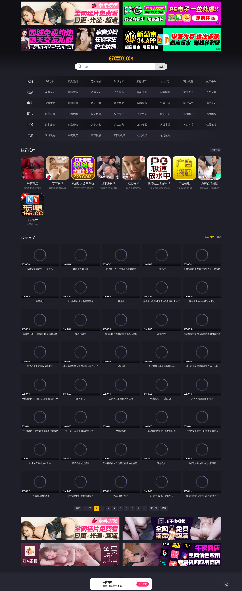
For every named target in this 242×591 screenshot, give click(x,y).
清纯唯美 (165, 113)
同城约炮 (50, 135)
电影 (30, 103)
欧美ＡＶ (96, 92)
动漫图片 (119, 113)
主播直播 (188, 92)
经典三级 (165, 103)
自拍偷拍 (73, 92)
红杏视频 (142, 135)
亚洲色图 (73, 113)
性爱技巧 (211, 124)
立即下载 (142, 584)
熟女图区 (188, 113)
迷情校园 (142, 124)
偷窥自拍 (50, 113)
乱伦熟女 (188, 103)
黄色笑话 (188, 124)
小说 (30, 124)
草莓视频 (96, 135)
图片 (30, 114)
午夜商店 (73, 135)
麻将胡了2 (142, 81)
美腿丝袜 (142, 113)
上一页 (88, 508)
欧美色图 (96, 113)
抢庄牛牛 (211, 81)
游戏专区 (119, 81)
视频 (30, 92)
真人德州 (73, 81)
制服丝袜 (142, 103)
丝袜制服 (165, 92)
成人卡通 (96, 103)
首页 (78, 508)
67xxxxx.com (121, 59)
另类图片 (211, 113)
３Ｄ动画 (119, 92)
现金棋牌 (188, 81)
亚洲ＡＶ (50, 92)
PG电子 (50, 81)
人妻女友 (96, 124)
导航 (30, 135)
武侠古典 (119, 124)
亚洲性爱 (50, 103)
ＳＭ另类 (211, 92)
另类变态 (211, 103)
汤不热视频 (119, 135)
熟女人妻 (142, 92)
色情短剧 (165, 135)
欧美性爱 (119, 103)
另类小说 (165, 124)
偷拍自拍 (73, 103)
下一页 (153, 508)
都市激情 (50, 124)
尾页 (164, 508)
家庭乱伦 (73, 124)
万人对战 (96, 81)
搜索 (161, 66)
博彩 (30, 81)
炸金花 (165, 81)
